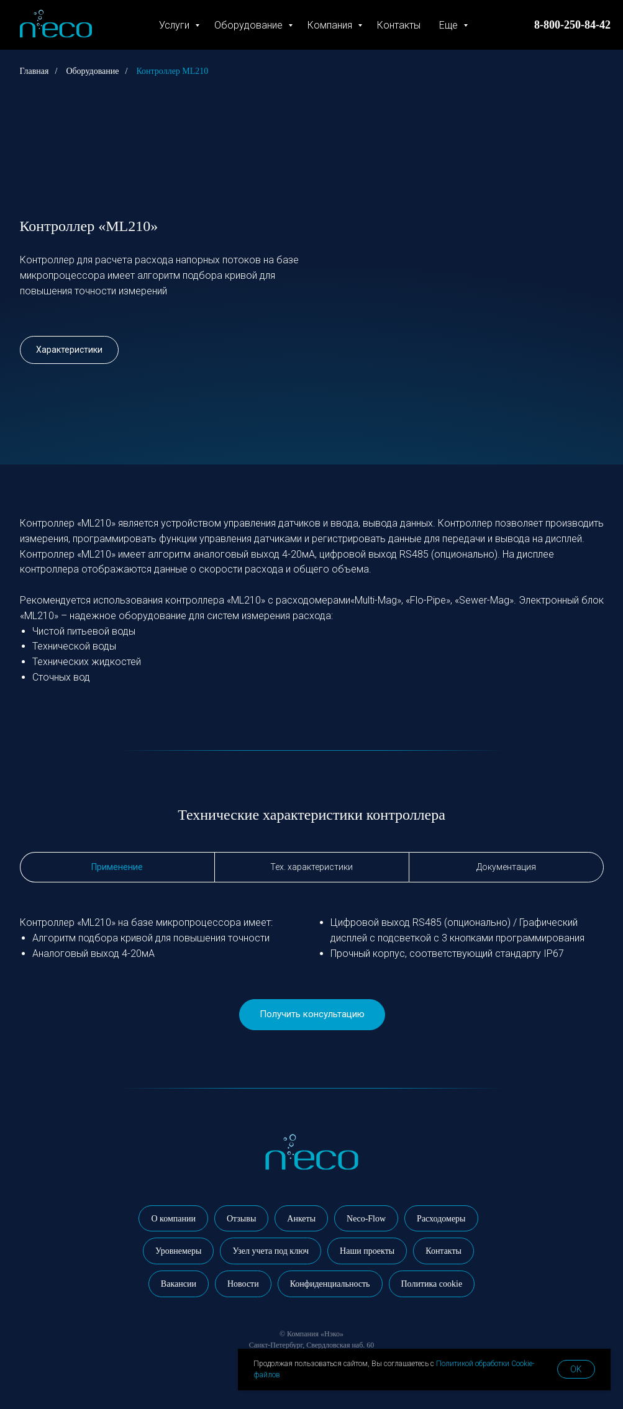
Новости (243, 1284)
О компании (173, 1218)
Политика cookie (432, 1284)
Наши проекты (367, 1251)
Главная (34, 71)
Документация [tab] (506, 867)
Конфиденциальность (330, 1284)
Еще (449, 25)
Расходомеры (441, 1218)
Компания (331, 25)
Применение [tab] (117, 867)
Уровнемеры (178, 1251)
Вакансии (178, 1284)
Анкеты (301, 1218)
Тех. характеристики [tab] (311, 867)
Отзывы (241, 1218)
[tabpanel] (311, 954)
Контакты (399, 25)
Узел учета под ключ (270, 1251)
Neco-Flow (366, 1218)
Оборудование (249, 25)
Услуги (175, 25)
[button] (312, 1014)
